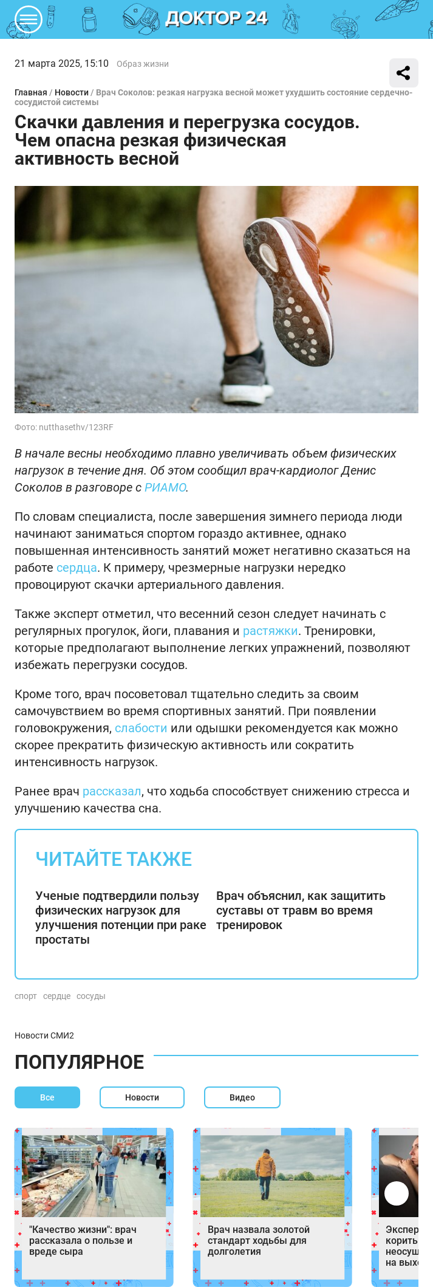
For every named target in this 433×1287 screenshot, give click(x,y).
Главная (31, 92)
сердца (76, 567)
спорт (26, 996)
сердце (56, 996)
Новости (72, 92)
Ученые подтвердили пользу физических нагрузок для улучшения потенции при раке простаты (120, 917)
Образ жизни (143, 64)
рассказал (112, 791)
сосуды (91, 996)
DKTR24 (216, 19)
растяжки (270, 630)
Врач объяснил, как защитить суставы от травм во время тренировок (301, 910)
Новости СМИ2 (44, 1035)
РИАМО (165, 487)
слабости (141, 728)
